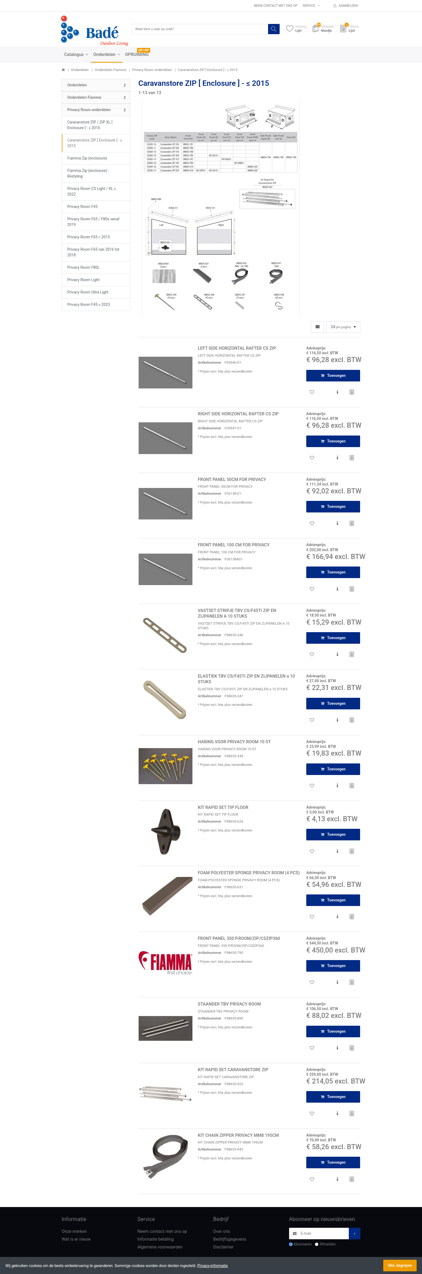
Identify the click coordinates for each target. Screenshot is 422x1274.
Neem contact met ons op (275, 6)
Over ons (221, 1231)
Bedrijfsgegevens (229, 1239)
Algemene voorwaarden (160, 1247)
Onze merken (74, 1231)
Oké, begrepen (400, 1265)
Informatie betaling (156, 1239)
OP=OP (143, 51)
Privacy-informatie (212, 1266)
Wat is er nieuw (76, 1239)
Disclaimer (223, 1247)
